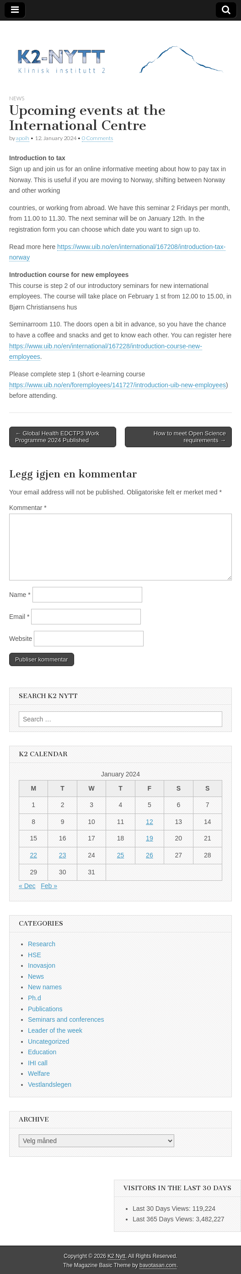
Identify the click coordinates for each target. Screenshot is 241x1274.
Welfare (39, 1073)
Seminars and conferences (66, 1019)
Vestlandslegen (49, 1084)
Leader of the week (55, 1030)
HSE (34, 955)
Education (42, 1052)
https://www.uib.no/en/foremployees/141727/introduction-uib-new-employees (117, 385)
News (16, 98)
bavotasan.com (158, 1265)
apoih (22, 138)
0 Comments (97, 138)
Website (20, 638)
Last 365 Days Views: (164, 1219)
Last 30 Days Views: (162, 1208)
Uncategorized (48, 1041)
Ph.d (34, 998)
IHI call (38, 1063)
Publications (45, 1009)
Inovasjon (41, 965)
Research (41, 944)
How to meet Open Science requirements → (190, 437)
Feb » (49, 885)
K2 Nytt (116, 1256)
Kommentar (28, 507)
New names (45, 987)
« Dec (27, 885)
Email (19, 616)
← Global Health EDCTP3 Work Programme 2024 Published (57, 437)
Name (20, 594)
